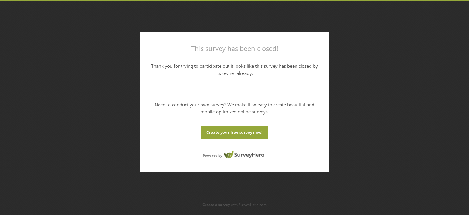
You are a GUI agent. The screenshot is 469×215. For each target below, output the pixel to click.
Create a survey (216, 204)
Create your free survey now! (234, 132)
